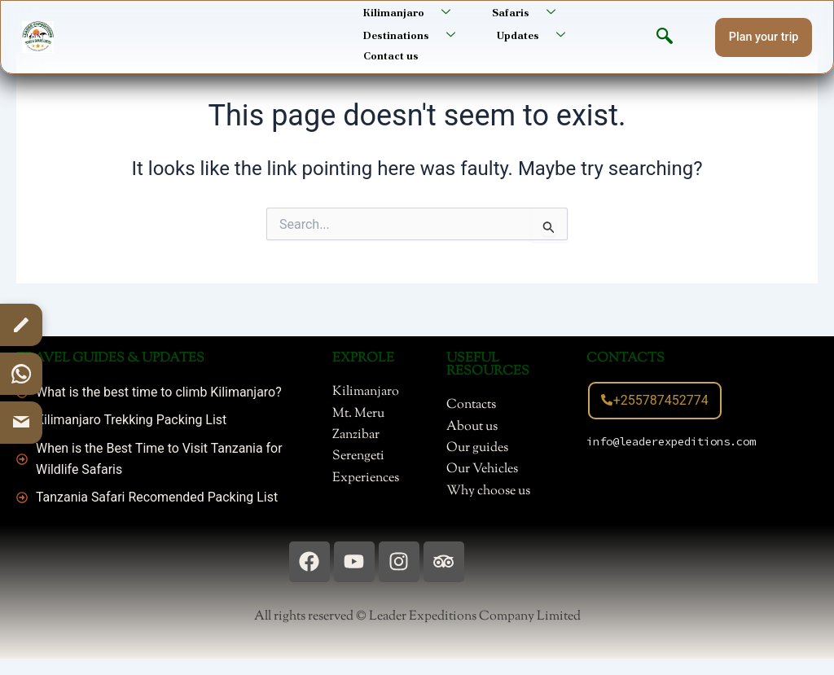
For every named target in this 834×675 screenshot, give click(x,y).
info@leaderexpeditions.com (671, 441)
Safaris (525, 11)
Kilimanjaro (411, 11)
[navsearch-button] (664, 34)
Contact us (389, 50)
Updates (533, 32)
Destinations (413, 32)
